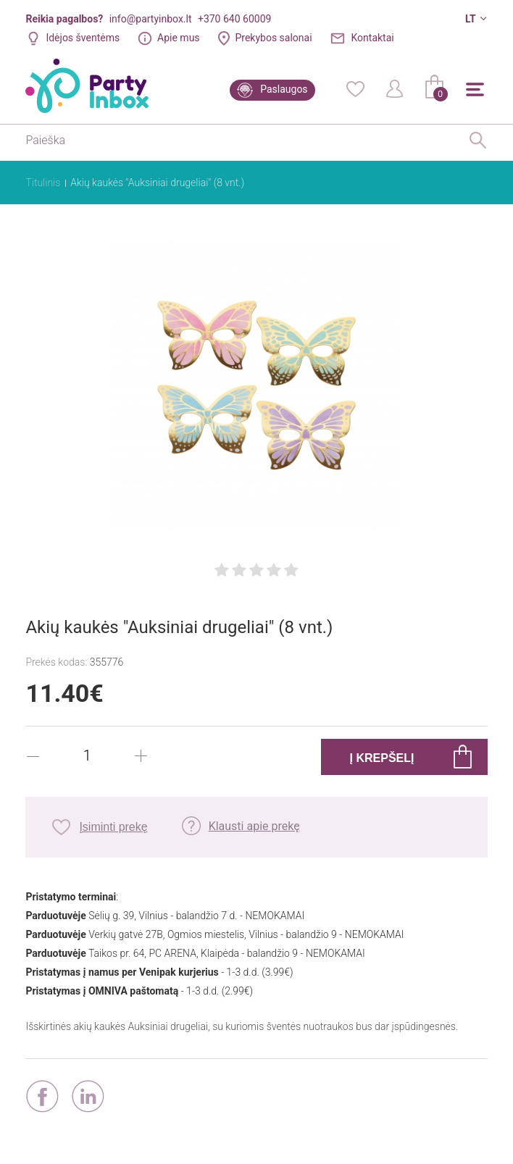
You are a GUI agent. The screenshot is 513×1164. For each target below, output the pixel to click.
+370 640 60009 (234, 19)
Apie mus (178, 37)
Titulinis (42, 182)
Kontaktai (372, 37)
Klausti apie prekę (254, 826)
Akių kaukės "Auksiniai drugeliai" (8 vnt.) (157, 182)
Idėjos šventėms (83, 37)
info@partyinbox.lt (150, 19)
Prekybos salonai (273, 37)
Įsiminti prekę (113, 827)
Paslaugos (283, 89)
